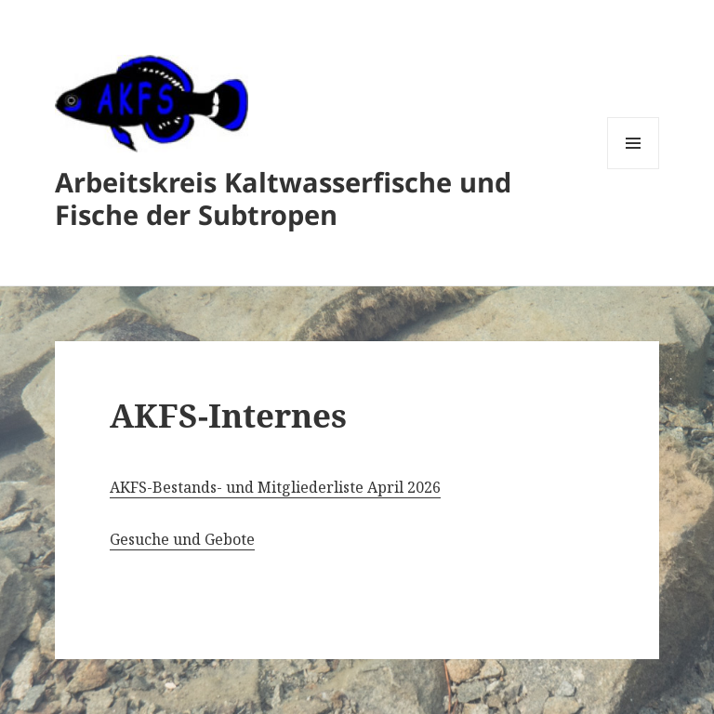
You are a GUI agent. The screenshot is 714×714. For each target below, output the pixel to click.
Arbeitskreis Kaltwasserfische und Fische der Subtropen (283, 198)
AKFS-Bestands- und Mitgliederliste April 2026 (275, 487)
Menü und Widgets (633, 168)
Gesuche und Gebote (182, 539)
